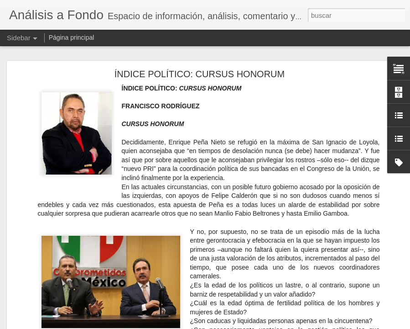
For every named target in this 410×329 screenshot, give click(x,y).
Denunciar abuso (271, 324)
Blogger (240, 324)
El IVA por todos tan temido (55, 302)
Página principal (71, 37)
